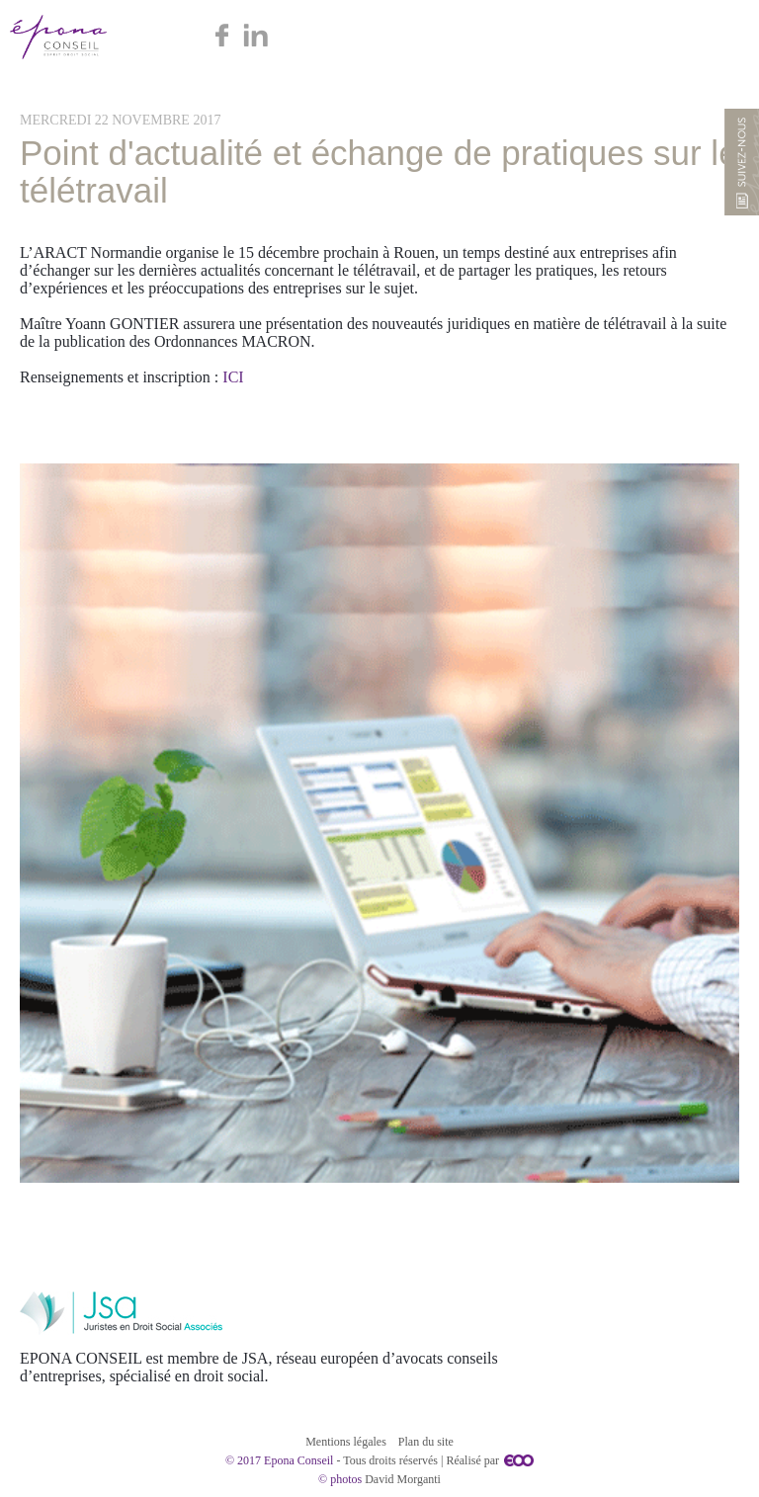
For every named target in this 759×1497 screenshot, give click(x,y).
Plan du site (426, 1442)
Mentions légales (345, 1442)
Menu (722, 37)
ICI (232, 377)
